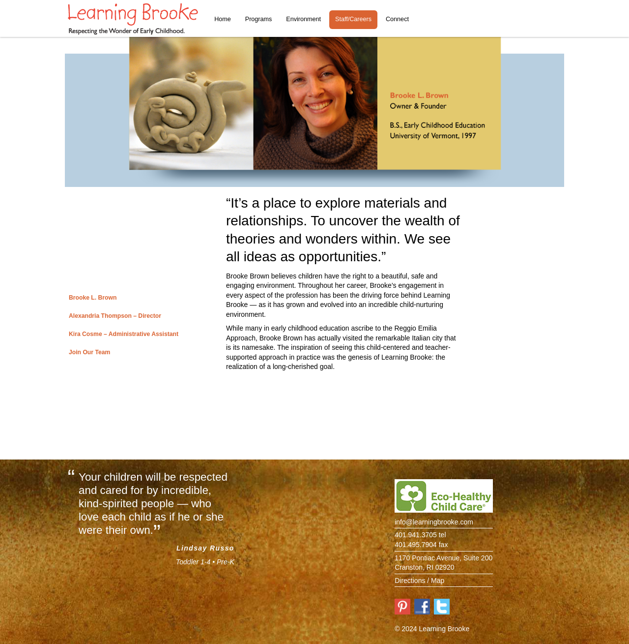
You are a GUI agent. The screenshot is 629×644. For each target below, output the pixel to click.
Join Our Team (89, 352)
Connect (397, 19)
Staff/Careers (353, 19)
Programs (258, 19)
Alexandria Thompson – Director (115, 315)
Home (222, 19)
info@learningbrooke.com (434, 522)
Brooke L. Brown (92, 297)
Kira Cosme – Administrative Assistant (123, 334)
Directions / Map (419, 580)
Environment (303, 19)
